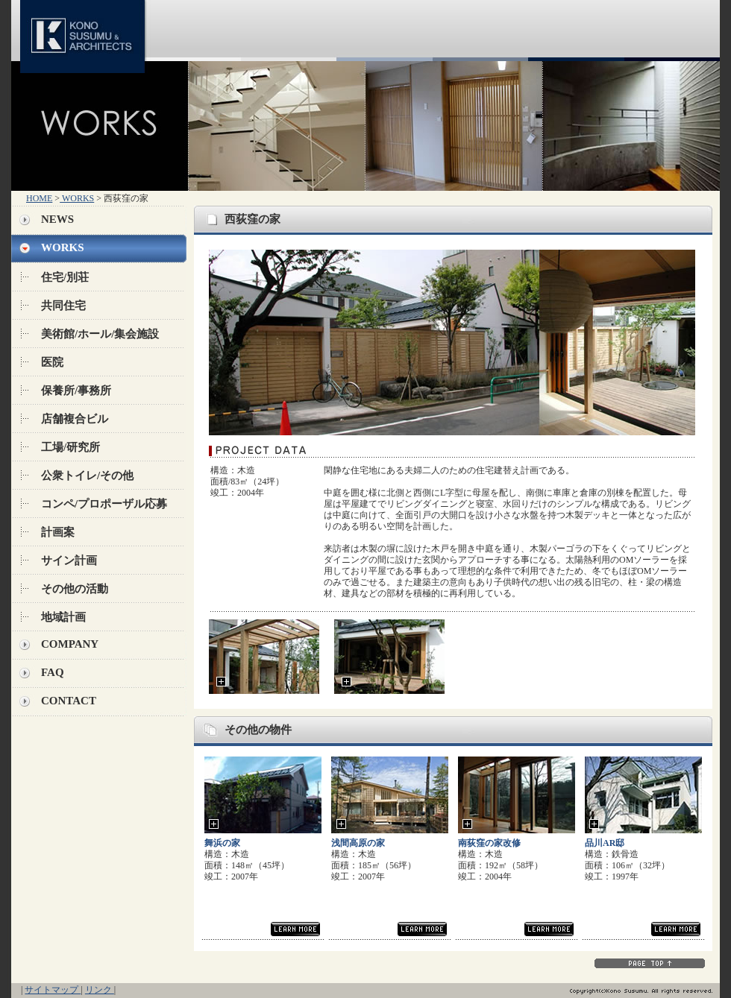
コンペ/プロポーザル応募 (104, 504)
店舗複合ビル (74, 419)
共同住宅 (63, 306)
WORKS (77, 198)
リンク (99, 990)
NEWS (57, 219)
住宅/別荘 (65, 277)
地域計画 (63, 617)
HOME (39, 198)
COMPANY (69, 644)
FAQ (52, 672)
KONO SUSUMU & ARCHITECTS (85, 30)
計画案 (58, 532)
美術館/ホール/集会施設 (100, 334)
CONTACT (68, 701)
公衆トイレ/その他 (87, 475)
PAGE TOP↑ (649, 962)
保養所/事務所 (76, 391)
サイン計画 (69, 560)
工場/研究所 (70, 447)
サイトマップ (53, 990)
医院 (52, 362)
